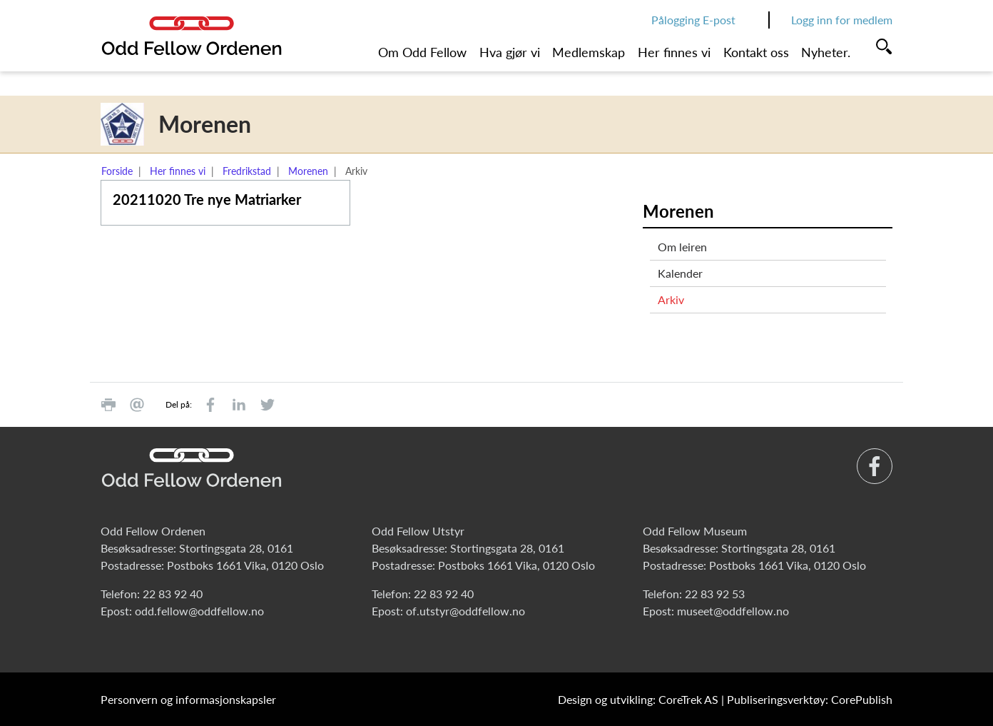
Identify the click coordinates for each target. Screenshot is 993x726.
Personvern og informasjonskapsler (188, 699)
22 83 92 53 (715, 593)
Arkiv (671, 299)
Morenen (308, 171)
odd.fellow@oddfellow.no (199, 610)
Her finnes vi (674, 52)
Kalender (680, 273)
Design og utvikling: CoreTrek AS (638, 699)
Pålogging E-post (693, 19)
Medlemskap (588, 52)
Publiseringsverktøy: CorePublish (809, 699)
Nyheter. (825, 52)
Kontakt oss (756, 52)
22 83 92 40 (173, 593)
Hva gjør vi (509, 52)
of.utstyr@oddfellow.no (465, 610)
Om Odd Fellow (422, 52)
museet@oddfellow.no (733, 610)
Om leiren (682, 246)
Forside (117, 171)
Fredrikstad (247, 171)
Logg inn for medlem (841, 19)
